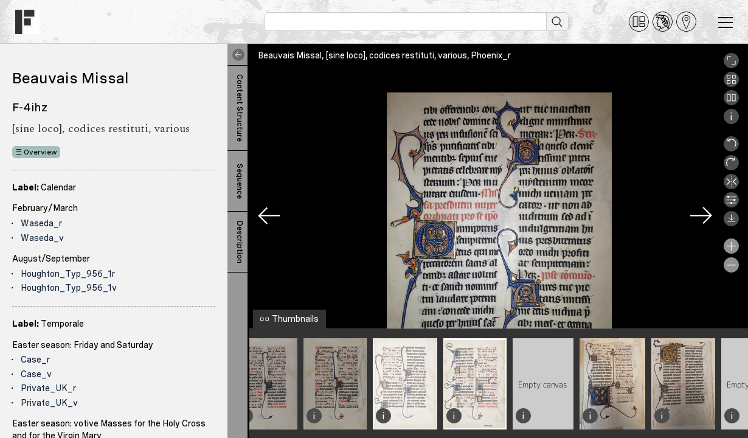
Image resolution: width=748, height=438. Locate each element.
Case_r (35, 359)
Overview (40, 152)
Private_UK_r (48, 388)
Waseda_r (41, 223)
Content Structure (239, 108)
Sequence (239, 181)
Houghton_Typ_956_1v (69, 288)
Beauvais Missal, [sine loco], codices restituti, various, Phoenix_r (384, 55)
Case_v (36, 374)
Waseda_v (42, 238)
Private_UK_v (49, 403)
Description (239, 242)
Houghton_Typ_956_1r (68, 274)
